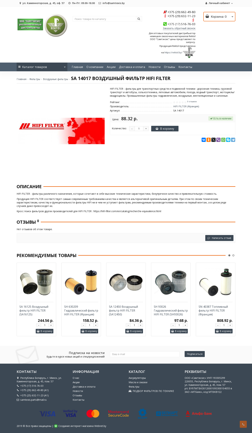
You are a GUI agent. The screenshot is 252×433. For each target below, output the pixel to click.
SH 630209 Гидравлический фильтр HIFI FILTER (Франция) (81, 310)
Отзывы (169, 67)
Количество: (119, 128)
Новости (154, 67)
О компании (94, 67)
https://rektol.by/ (173, 52)
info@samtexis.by (111, 3)
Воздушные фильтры (55, 79)
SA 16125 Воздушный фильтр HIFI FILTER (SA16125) (33, 310)
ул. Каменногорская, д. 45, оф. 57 (41, 3)
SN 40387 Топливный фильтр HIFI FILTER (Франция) (213, 310)
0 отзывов (192, 101)
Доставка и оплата (132, 67)
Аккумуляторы (137, 378)
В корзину (165, 129)
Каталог (42, 66)
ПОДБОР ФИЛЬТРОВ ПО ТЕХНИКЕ (151, 391)
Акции (111, 67)
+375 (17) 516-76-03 (30, 385)
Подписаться (194, 354)
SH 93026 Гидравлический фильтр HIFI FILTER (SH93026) (171, 310)
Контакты (185, 67)
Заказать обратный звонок (179, 28)
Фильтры (34, 79)
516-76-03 (181, 24)
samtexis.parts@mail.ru (32, 399)
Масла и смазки (138, 382)
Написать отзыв (219, 238)
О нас (76, 378)
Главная (77, 67)
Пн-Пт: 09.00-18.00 (81, 3)
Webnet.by (100, 426)
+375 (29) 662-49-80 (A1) (33, 390)
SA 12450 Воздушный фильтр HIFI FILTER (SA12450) (123, 310)
